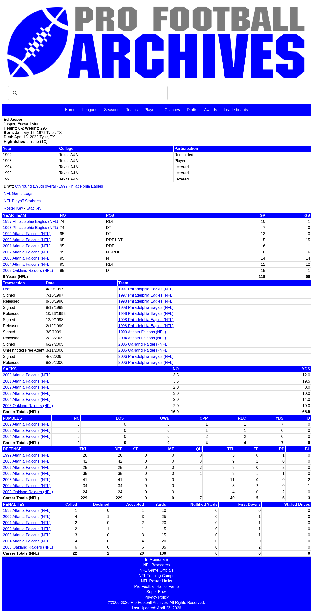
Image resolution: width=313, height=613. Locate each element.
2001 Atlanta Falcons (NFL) (27, 246)
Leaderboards (236, 110)
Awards (210, 110)
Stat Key (34, 208)
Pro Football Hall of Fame (156, 586)
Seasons (111, 110)
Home (70, 110)
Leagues (89, 110)
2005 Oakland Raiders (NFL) (28, 270)
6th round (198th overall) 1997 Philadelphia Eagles (59, 186)
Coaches (172, 110)
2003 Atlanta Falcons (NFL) (27, 258)
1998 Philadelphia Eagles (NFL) (30, 228)
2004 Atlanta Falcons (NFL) (27, 264)
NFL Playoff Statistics (22, 201)
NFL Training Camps (156, 576)
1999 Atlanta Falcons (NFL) (27, 234)
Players (151, 110)
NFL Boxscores (156, 565)
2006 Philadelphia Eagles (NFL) (146, 356)
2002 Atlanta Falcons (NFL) (27, 252)
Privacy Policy (156, 597)
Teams (132, 110)
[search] (87, 93)
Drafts (192, 110)
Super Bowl (156, 592)
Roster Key (13, 208)
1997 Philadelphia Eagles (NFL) (30, 221)
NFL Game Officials (157, 570)
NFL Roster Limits (156, 581)
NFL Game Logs (18, 194)
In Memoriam (156, 559)
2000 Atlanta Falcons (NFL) (27, 240)
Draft (7, 289)
